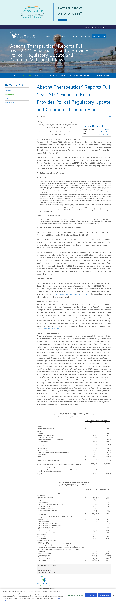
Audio (107, 129)
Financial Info (52, 75)
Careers (93, 27)
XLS (103, 134)
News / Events (27, 75)
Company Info (39, 75)
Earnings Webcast (88, 129)
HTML (103, 132)
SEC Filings (74, 75)
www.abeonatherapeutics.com (48, 329)
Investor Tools (104, 75)
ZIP (108, 134)
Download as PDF (105, 117)
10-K (84, 131)
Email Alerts (9, 102)
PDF (108, 132)
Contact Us (86, 27)
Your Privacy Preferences (75, 595)
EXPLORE (63, 20)
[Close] (113, 595)
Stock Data (64, 75)
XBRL (85, 134)
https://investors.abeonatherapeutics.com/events (71, 294)
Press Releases (10, 94)
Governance (84, 75)
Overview (17, 75)
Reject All (91, 595)
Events (7, 98)
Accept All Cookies (104, 595)
